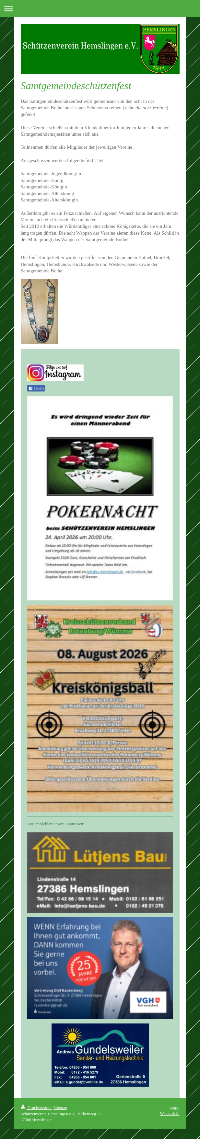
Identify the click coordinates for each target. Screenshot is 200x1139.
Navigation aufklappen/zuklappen (100, 9)
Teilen (36, 388)
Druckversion (36, 1107)
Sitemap (60, 1107)
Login (174, 1107)
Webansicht (169, 1113)
